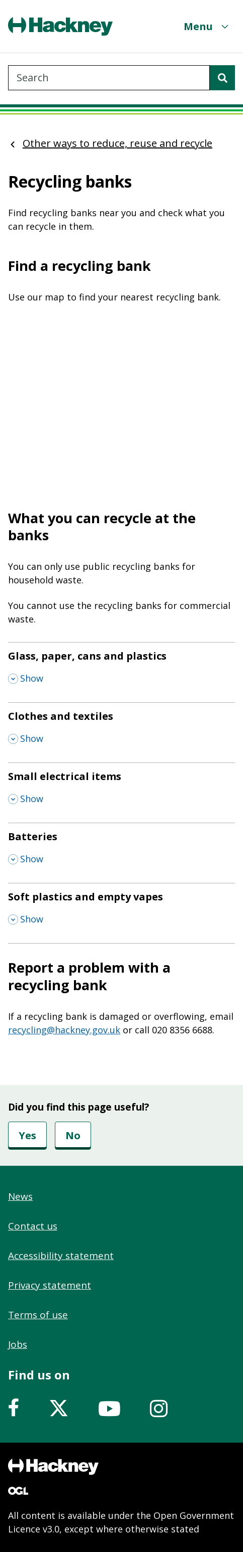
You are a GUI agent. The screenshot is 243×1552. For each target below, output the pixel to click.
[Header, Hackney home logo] (60, 26)
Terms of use (38, 1314)
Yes (27, 1135)
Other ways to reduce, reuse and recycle (117, 143)
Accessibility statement (61, 1255)
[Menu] (207, 26)
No (72, 1135)
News (20, 1196)
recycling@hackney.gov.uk (64, 1030)
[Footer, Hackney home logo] (53, 1467)
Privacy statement (49, 1285)
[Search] (222, 77)
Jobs (17, 1344)
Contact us (32, 1225)
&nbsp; (121, 401)
